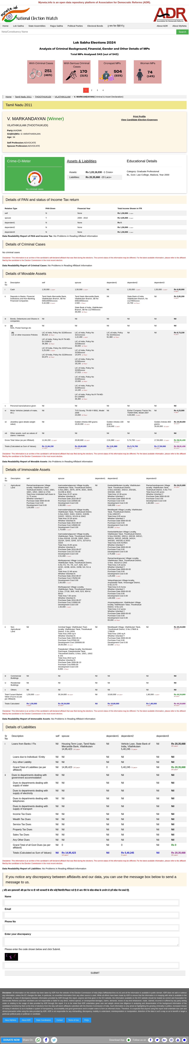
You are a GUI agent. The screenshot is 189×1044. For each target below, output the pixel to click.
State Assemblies (36, 26)
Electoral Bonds (95, 26)
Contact (60, 1020)
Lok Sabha (18, 26)
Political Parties (75, 26)
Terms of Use (73, 1020)
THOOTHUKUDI (43, 96)
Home (5, 26)
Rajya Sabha (56, 26)
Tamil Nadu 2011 (23, 96)
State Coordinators (43, 1020)
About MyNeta (179, 26)
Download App (116, 1040)
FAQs (86, 1020)
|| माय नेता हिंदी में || (116, 26)
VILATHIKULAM (62, 96)
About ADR (162, 26)
